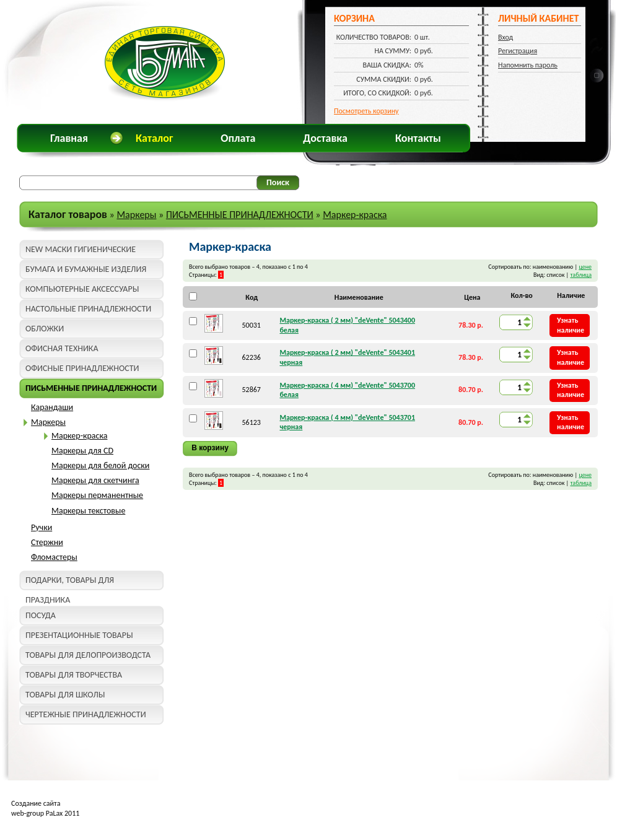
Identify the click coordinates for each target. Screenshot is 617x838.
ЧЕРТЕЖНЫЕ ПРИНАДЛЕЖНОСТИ (85, 714)
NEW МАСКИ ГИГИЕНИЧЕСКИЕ (80, 249)
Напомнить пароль (528, 65)
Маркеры (136, 214)
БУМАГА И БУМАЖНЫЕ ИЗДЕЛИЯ (85, 269)
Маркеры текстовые (88, 510)
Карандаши (52, 407)
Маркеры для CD (82, 450)
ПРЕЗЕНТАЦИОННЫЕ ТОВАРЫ (79, 635)
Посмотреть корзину (366, 111)
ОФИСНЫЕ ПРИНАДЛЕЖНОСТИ (82, 368)
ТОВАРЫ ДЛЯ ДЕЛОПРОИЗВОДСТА (88, 655)
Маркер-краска (355, 214)
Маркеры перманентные (97, 495)
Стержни (47, 542)
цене (585, 267)
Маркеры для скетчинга (95, 480)
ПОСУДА (40, 615)
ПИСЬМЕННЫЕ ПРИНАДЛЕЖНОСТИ (239, 214)
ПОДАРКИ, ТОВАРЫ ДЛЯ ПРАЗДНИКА (69, 582)
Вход (505, 37)
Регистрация (517, 50)
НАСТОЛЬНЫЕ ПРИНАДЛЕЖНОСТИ (88, 308)
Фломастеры (54, 557)
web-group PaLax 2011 (45, 813)
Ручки (41, 527)
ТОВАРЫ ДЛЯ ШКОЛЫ (65, 694)
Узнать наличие (570, 325)
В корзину (210, 447)
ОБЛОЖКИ (44, 328)
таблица (581, 275)
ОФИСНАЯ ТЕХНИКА (61, 348)
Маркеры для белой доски (100, 465)
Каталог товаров (67, 214)
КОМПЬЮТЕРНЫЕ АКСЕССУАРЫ (82, 289)
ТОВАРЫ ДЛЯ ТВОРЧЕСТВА (73, 675)
